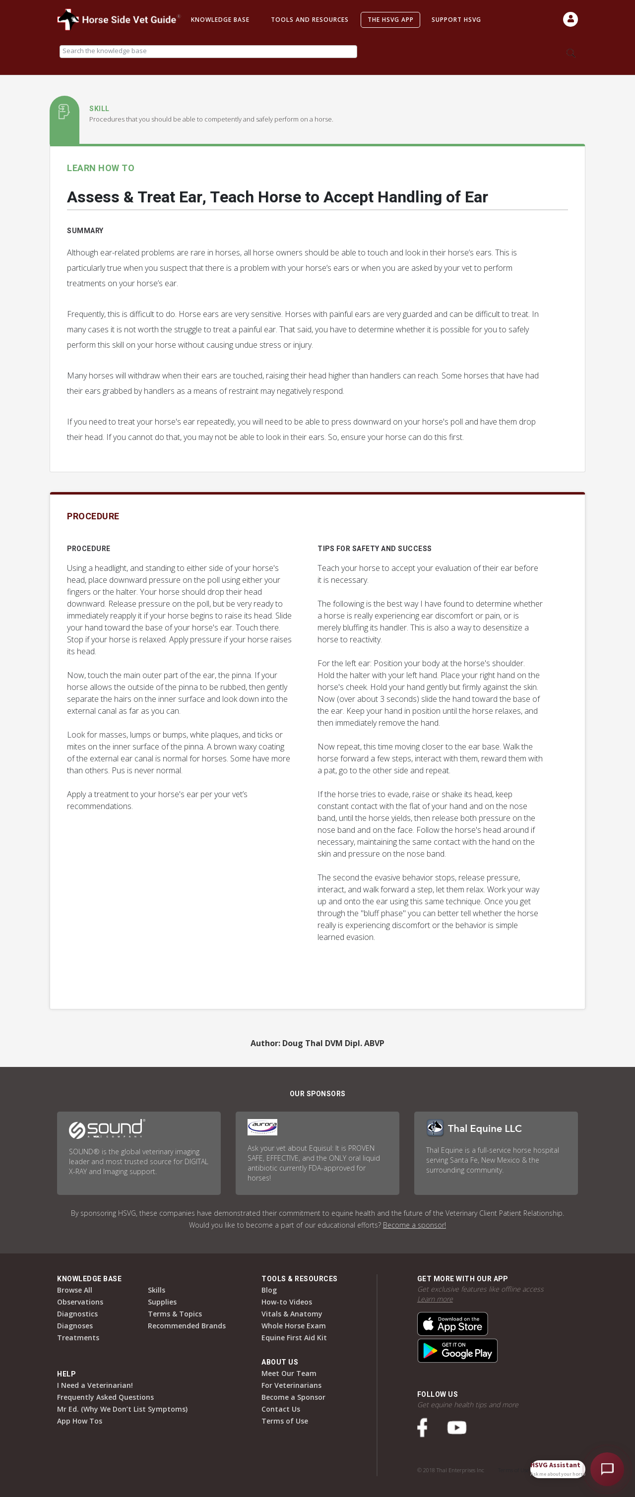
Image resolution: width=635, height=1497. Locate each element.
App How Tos (79, 1421)
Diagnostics (77, 1313)
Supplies (162, 1302)
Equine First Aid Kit (294, 1337)
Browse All (74, 1290)
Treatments (78, 1337)
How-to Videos (286, 1302)
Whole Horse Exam (293, 1325)
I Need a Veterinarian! (95, 1385)
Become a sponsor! (414, 1225)
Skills (156, 1290)
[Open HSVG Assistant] (607, 1469)
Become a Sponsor (293, 1397)
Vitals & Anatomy (291, 1313)
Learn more (435, 1299)
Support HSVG (456, 19)
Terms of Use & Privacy (525, 1470)
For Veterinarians (291, 1385)
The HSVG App (391, 19)
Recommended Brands (187, 1325)
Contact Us (280, 1409)
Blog (269, 1290)
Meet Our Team (289, 1373)
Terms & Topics (175, 1313)
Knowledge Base (220, 19)
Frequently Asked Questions (105, 1397)
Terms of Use (284, 1421)
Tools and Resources (310, 19)
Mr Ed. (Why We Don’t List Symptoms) (122, 1409)
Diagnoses (75, 1325)
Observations (80, 1302)
